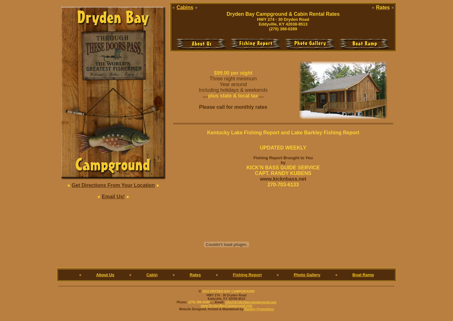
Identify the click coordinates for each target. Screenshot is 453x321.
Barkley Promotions (259, 309)
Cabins (184, 7)
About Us (105, 274)
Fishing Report (247, 274)
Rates (195, 274)
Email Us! (113, 196)
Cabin (152, 274)
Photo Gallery (307, 274)
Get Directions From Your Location (113, 185)
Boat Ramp (363, 274)
